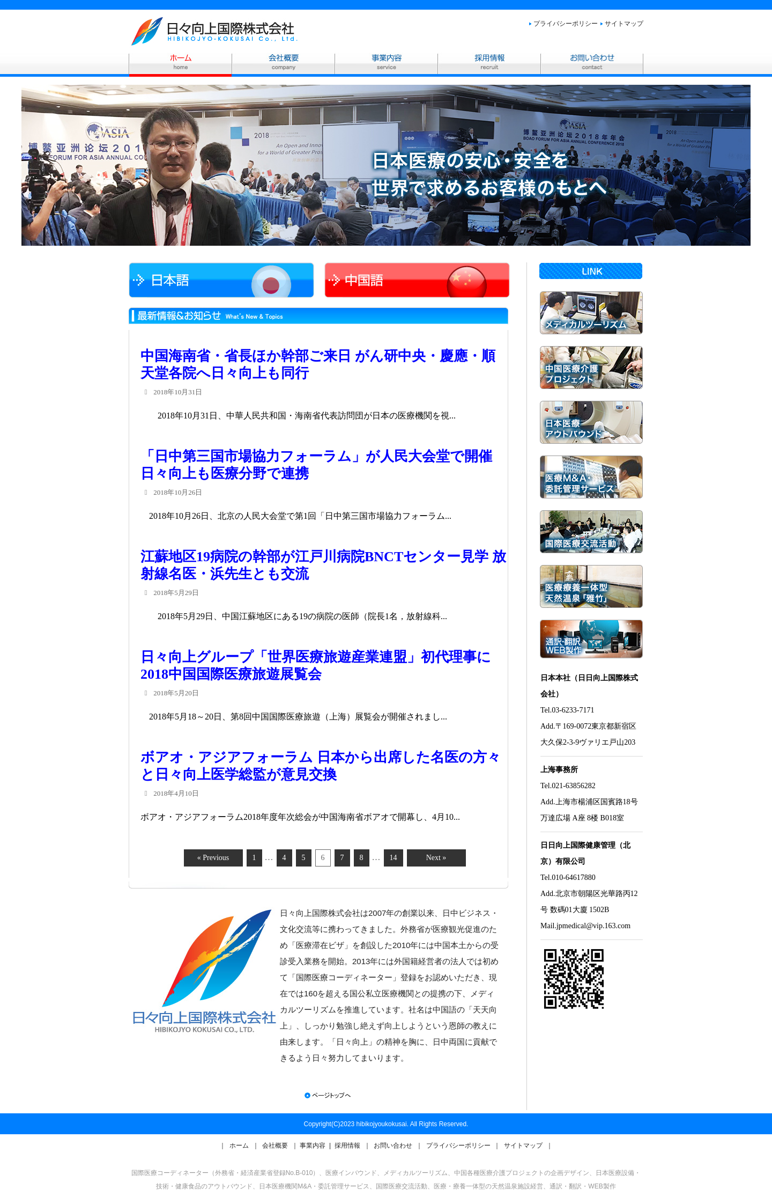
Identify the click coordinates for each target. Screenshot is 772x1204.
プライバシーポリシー (565, 23)
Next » (436, 858)
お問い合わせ (394, 1145)
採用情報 (348, 1145)
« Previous (213, 858)
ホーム (239, 1145)
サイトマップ (624, 23)
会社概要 (276, 1145)
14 (393, 858)
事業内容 (313, 1145)
